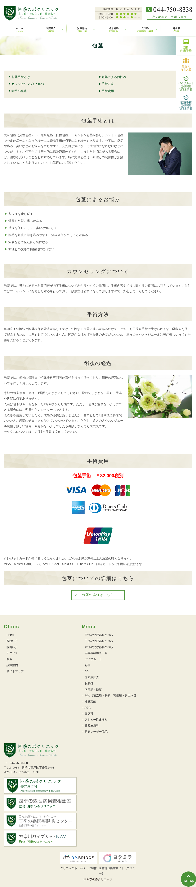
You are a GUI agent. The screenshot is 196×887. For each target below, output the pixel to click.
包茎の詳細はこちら (98, 595)
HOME (11, 635)
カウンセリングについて (28, 84)
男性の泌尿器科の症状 (99, 635)
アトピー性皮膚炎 (96, 719)
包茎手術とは (20, 77)
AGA (88, 707)
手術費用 (108, 91)
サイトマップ (15, 671)
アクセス (12, 653)
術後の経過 (19, 91)
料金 (9, 659)
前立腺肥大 (92, 677)
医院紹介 (51, 29)
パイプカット (93, 659)
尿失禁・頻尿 (93, 689)
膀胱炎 (89, 683)
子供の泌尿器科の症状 (99, 641)
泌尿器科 (114, 29)
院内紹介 (12, 647)
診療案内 (82, 29)
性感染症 (90, 701)
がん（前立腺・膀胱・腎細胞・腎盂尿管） (112, 695)
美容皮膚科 (92, 725)
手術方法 (108, 84)
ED (87, 671)
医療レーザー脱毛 (96, 731)
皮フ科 (145, 29)
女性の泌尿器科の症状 (99, 647)
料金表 (176, 29)
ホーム (19, 29)
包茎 (87, 665)
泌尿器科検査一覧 (96, 653)
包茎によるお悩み (114, 77)
